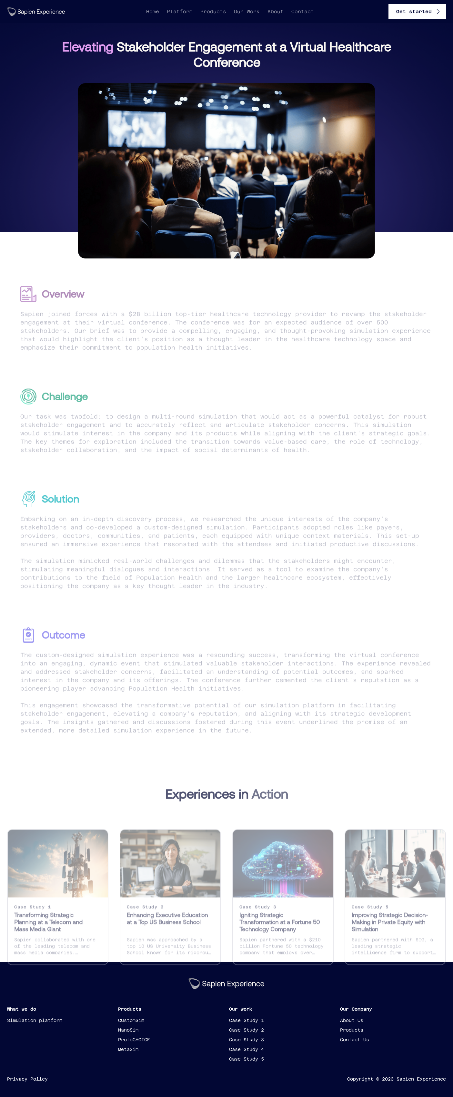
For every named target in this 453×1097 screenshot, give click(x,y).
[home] (36, 11)
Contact (302, 11)
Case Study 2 (246, 1030)
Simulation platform (34, 1020)
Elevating (87, 47)
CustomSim (131, 1020)
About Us (351, 1020)
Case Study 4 (246, 1049)
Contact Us (354, 1039)
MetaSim (128, 1049)
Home (152, 11)
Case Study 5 (246, 1059)
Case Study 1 (246, 1020)
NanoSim (128, 1030)
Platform (180, 11)
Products (213, 11)
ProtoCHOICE (134, 1039)
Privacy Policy (27, 1079)
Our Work (247, 11)
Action (269, 799)
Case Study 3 (246, 1039)
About (275, 11)
